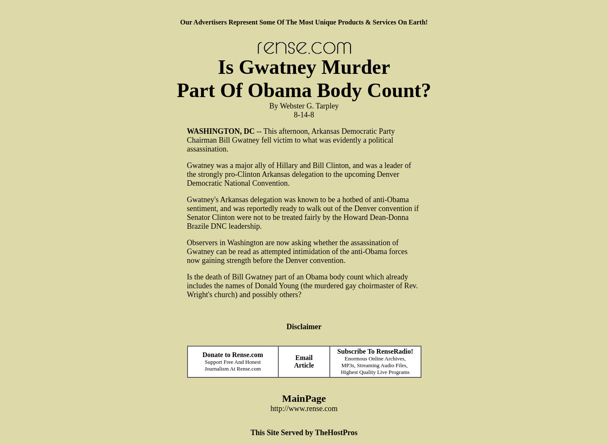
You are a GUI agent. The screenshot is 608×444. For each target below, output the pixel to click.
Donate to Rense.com (233, 354)
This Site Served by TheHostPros (303, 432)
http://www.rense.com (304, 408)
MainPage (304, 398)
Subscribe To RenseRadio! (375, 351)
